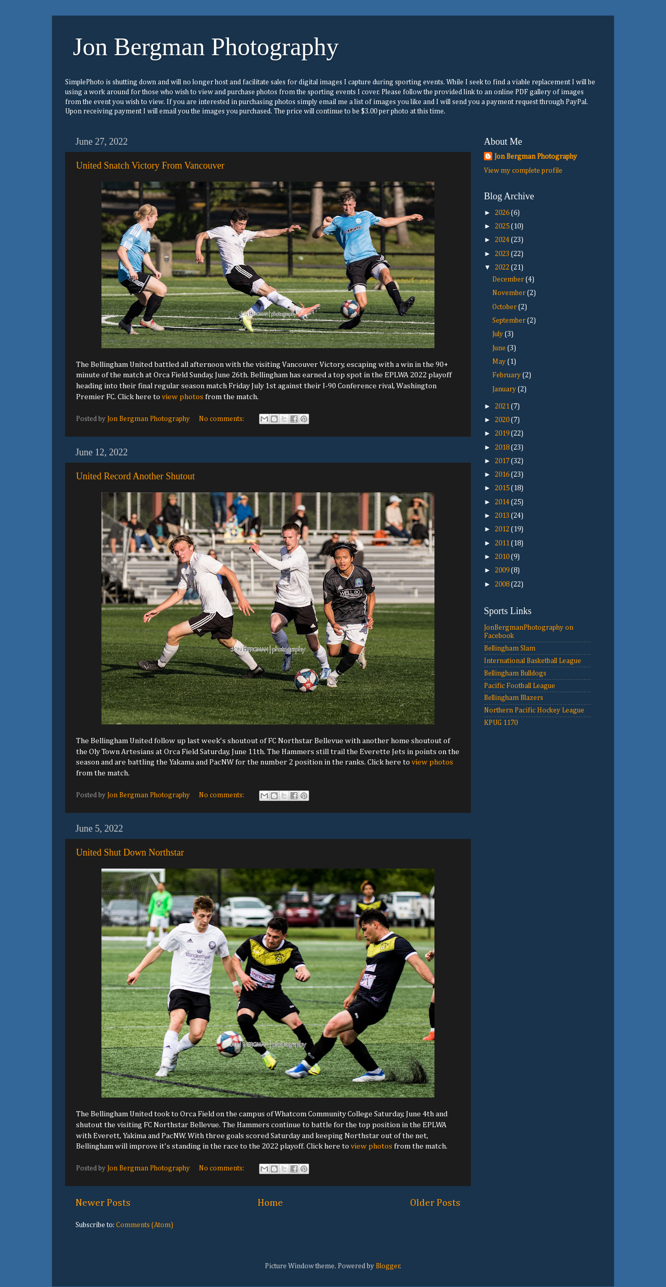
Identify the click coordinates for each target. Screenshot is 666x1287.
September (509, 320)
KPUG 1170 (501, 723)
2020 (503, 420)
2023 (503, 254)
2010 (503, 556)
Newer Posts (103, 1203)
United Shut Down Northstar (130, 852)
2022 (503, 267)
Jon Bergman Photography (206, 46)
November (509, 293)
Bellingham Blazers (513, 698)
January (505, 389)
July (498, 334)
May (499, 361)
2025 (503, 226)
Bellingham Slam (509, 648)
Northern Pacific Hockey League (534, 710)
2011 (503, 543)
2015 (503, 488)
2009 (503, 570)
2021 (503, 406)
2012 (503, 529)
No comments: (222, 419)
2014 (503, 502)
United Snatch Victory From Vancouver (150, 165)
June (499, 348)
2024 (503, 240)
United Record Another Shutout (135, 476)
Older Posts (435, 1203)
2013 (503, 515)
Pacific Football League (519, 686)
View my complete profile (523, 170)
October (505, 307)
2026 (503, 212)
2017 (503, 461)
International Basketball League (532, 661)
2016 (503, 474)
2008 (503, 584)
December (509, 279)
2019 (503, 433)
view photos (182, 397)
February (507, 375)
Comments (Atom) (144, 1225)
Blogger (388, 1266)
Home (270, 1203)
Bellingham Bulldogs (515, 673)
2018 (503, 447)
